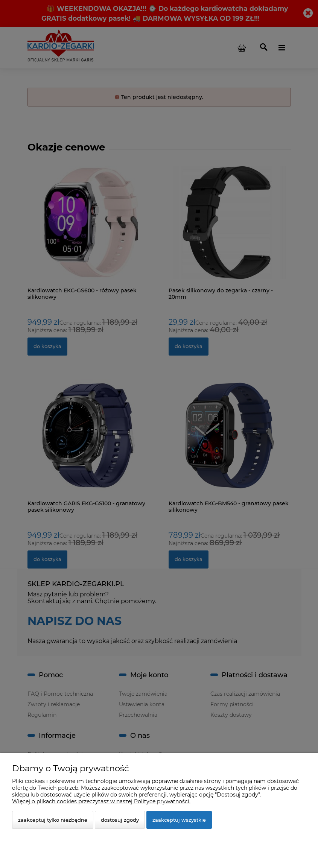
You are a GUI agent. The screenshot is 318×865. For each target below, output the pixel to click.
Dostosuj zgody (120, 820)
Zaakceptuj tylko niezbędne (52, 820)
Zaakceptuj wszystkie (179, 820)
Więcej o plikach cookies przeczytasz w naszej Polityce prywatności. (101, 801)
